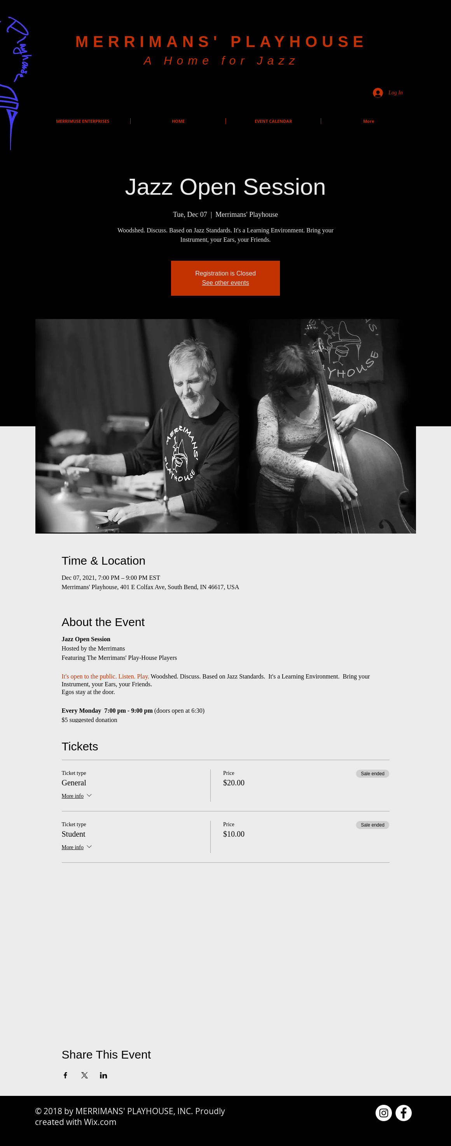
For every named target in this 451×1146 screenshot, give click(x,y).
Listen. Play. (133, 676)
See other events (225, 282)
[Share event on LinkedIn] (103, 1075)
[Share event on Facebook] (65, 1075)
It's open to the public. (89, 676)
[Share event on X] (84, 1075)
